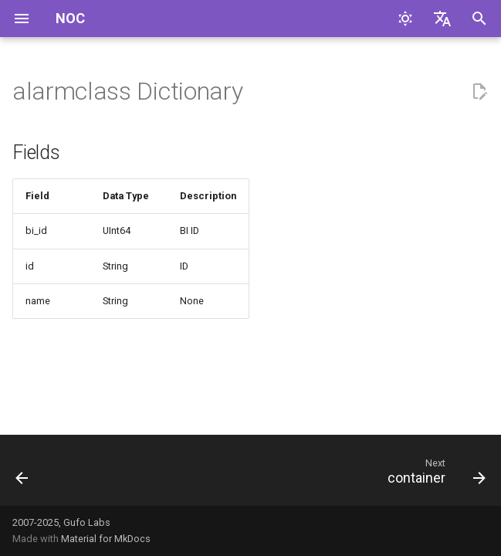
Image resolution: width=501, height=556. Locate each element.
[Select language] (442, 18)
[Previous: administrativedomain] (23, 475)
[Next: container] (433, 475)
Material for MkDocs (106, 538)
